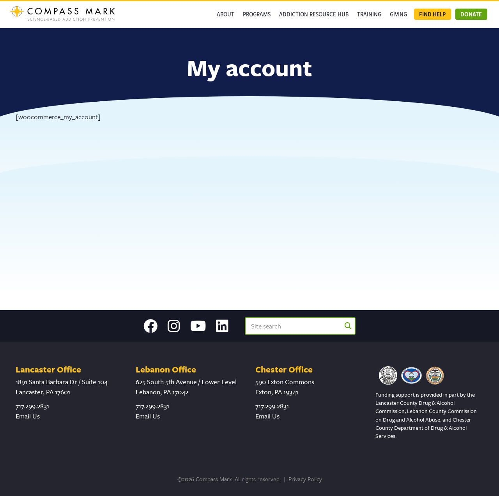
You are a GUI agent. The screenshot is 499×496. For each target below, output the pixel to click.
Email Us (28, 416)
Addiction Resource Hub (314, 14)
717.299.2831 (32, 406)
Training (369, 14)
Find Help (432, 14)
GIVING (398, 14)
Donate (471, 14)
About (225, 14)
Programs (257, 14)
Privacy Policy (305, 479)
